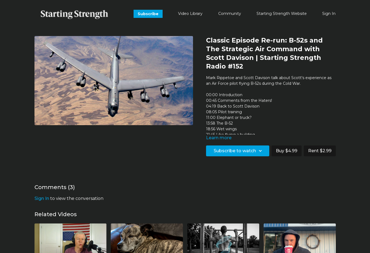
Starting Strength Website (282, 13)
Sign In (329, 13)
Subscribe (148, 13)
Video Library (190, 13)
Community (229, 13)
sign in (41, 198)
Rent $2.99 (319, 150)
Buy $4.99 (286, 150)
